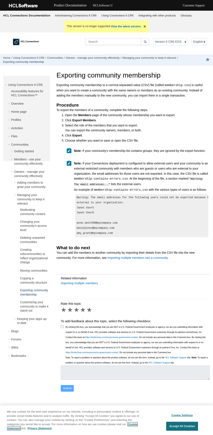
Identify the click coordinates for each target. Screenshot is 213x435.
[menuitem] (75, 15)
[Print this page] (208, 60)
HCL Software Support (175, 360)
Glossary (186, 15)
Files (14, 136)
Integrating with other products (157, 15)
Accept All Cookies (182, 430)
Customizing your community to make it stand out (34, 306)
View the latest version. (126, 26)
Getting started (24, 151)
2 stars (70, 312)
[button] (6, 84)
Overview (17, 103)
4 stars (83, 312)
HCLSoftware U (102, 5)
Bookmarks (18, 355)
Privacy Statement (40, 432)
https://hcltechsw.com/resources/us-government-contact (111, 340)
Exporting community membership (23, 61)
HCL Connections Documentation (26, 15)
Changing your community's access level (33, 226)
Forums (16, 339)
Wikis (14, 347)
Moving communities (33, 270)
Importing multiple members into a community (138, 260)
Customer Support (194, 5)
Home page (19, 111)
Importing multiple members (79, 286)
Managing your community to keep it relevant (149, 57)
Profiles (16, 120)
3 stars (77, 312)
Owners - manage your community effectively (93, 57)
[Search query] (117, 41)
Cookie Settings (182, 419)
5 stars (89, 312)
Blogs (15, 331)
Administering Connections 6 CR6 (76, 15)
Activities (17, 128)
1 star (64, 312)
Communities (55, 57)
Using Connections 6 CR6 (118, 15)
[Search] (145, 41)
